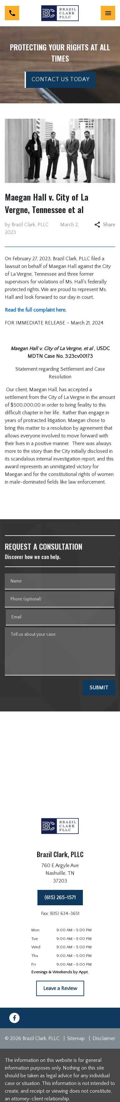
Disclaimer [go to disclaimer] (103, 1038)
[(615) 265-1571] (60, 897)
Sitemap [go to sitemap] (76, 1038)
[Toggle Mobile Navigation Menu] (108, 13)
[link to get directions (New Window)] (60, 874)
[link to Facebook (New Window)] (14, 1018)
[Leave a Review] (60, 988)
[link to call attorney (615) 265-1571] (12, 13)
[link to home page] (60, 13)
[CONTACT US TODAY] (60, 80)
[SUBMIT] (99, 687)
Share (104, 225)
